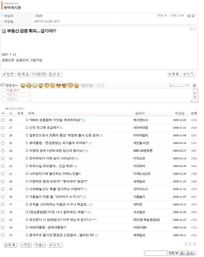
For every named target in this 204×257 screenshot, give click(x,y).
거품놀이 (139, 197)
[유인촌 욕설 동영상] (146, 220)
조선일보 (139, 212)
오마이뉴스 (140, 189)
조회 (194, 113)
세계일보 (139, 181)
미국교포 (139, 158)
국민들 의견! (141, 143)
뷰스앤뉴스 (140, 120)
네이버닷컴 (140, 127)
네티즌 (137, 204)
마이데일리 (140, 135)
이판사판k (139, 227)
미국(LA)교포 (141, 173)
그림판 (38, 15)
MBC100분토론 (142, 150)
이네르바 (139, 166)
